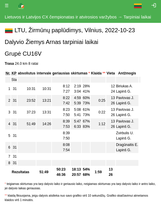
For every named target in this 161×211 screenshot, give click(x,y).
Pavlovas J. (125, 98)
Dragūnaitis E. (127, 145)
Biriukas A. (124, 86)
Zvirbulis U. (125, 133)
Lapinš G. (123, 91)
